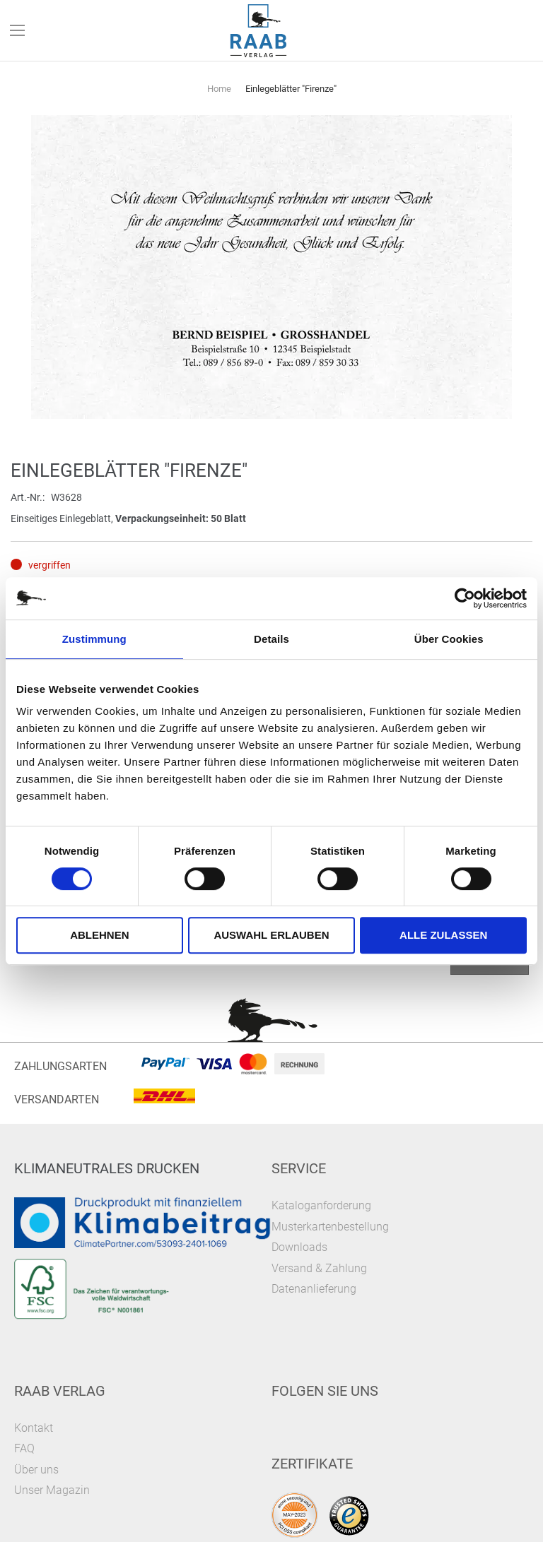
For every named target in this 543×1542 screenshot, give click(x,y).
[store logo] (258, 30)
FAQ (24, 1448)
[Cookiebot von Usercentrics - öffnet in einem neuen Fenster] (465, 598)
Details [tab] (271, 639)
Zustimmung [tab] (94, 639)
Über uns (36, 1469)
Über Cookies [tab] (449, 639)
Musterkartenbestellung (330, 1226)
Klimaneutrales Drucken (106, 1168)
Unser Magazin (52, 1490)
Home (219, 88)
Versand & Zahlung (319, 1268)
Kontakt (33, 1428)
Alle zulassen (443, 935)
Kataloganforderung (321, 1205)
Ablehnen (99, 935)
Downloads (299, 1247)
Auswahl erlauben (271, 935)
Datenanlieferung (314, 1288)
